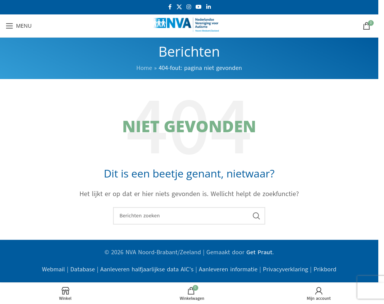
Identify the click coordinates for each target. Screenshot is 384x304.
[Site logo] (189, 25)
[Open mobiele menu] (18, 25)
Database (82, 269)
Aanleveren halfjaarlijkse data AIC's (147, 269)
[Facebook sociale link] (169, 7)
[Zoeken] (189, 216)
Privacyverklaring (285, 269)
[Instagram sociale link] (188, 7)
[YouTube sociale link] (198, 7)
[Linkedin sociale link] (208, 7)
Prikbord (325, 269)
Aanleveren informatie (228, 269)
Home (144, 68)
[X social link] (179, 7)
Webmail (53, 269)
